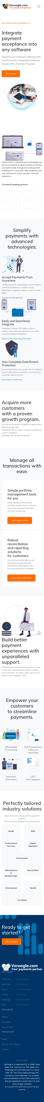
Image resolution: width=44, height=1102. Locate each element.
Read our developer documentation (16, 338)
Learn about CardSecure (12, 379)
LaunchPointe (7, 1027)
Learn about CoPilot (19, 520)
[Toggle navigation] (39, 6)
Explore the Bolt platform (12, 298)
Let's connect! (11, 941)
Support (5, 1017)
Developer (6, 1022)
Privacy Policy (22, 1060)
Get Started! (11, 73)
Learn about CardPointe (21, 578)
